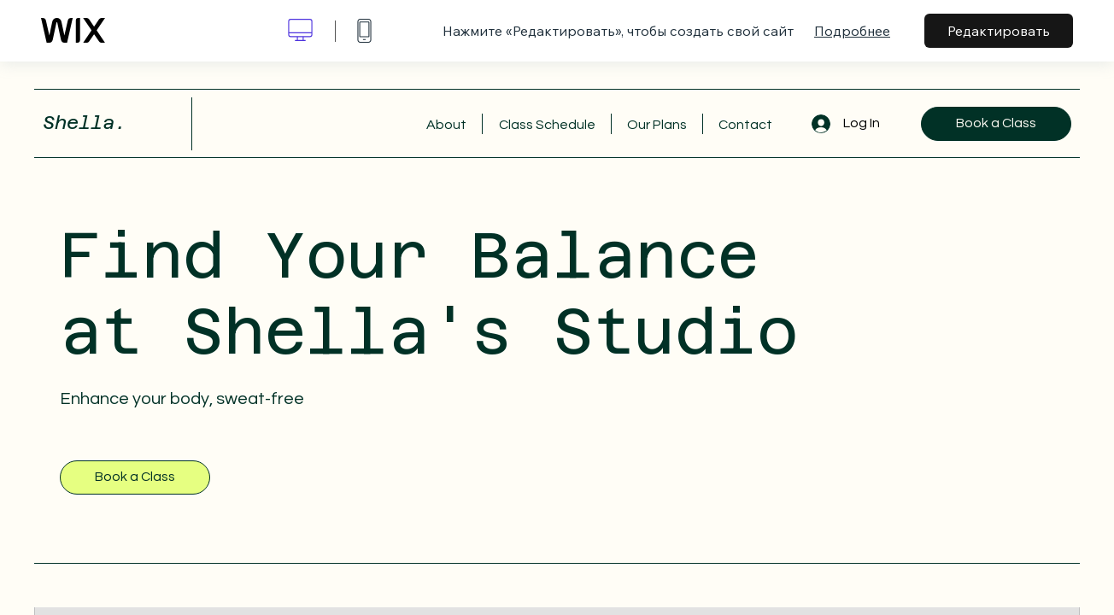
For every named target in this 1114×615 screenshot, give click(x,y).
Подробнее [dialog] (852, 30)
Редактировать (998, 30)
